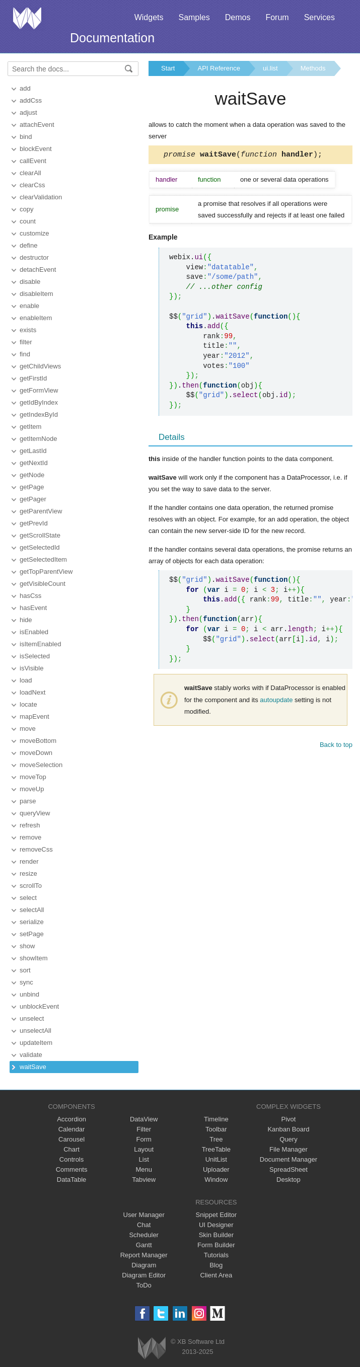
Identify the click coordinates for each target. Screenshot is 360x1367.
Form (144, 1139)
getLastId (33, 450)
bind (26, 136)
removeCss (36, 849)
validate (31, 1054)
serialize (32, 922)
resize (28, 873)
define (28, 245)
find (25, 354)
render (29, 861)
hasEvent (33, 608)
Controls (71, 1159)
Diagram (143, 1265)
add (25, 88)
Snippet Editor (216, 1215)
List (144, 1159)
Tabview (144, 1179)
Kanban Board (288, 1129)
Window (216, 1179)
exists (28, 330)
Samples (193, 17)
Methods (313, 68)
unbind (29, 994)
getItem (30, 426)
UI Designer (216, 1225)
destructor (34, 257)
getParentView (41, 511)
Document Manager (288, 1159)
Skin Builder (216, 1235)
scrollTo (31, 885)
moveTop (33, 777)
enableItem (36, 318)
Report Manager (144, 1255)
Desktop (288, 1179)
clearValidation (41, 197)
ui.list (270, 68)
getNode (32, 475)
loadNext (32, 692)
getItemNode (38, 438)
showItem (34, 958)
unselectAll (35, 1030)
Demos (238, 17)
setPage (32, 934)
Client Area (216, 1275)
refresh (30, 825)
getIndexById (39, 414)
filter (26, 342)
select (28, 897)
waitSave (33, 1067)
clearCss (32, 185)
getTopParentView (46, 571)
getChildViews (40, 366)
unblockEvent (39, 1006)
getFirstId (33, 378)
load (26, 680)
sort (25, 970)
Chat (144, 1225)
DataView (144, 1119)
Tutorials (216, 1255)
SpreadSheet (288, 1169)
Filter (143, 1129)
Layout (144, 1149)
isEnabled (34, 632)
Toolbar (216, 1129)
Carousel (71, 1139)
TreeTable (216, 1149)
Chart (71, 1149)
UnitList (216, 1159)
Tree (216, 1139)
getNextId (34, 463)
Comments (72, 1169)
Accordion (71, 1119)
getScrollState (40, 535)
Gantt (144, 1245)
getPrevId (34, 523)
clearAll (30, 173)
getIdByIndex (39, 402)
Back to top (336, 746)
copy (26, 209)
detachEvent (38, 269)
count (28, 221)
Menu (143, 1169)
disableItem (36, 293)
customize (34, 233)
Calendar (71, 1129)
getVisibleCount (42, 583)
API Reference (218, 68)
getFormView (39, 390)
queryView (35, 813)
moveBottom (38, 740)
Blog (216, 1265)
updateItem (36, 1042)
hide (26, 620)
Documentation (112, 38)
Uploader (216, 1169)
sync (26, 982)
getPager (33, 499)
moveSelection (41, 765)
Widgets (149, 17)
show (27, 946)
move (28, 728)
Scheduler (144, 1235)
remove (30, 837)
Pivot (288, 1119)
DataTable (72, 1179)
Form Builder (216, 1245)
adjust (28, 112)
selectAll (32, 910)
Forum (277, 17)
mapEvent (34, 716)
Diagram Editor (144, 1275)
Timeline (216, 1119)
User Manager (144, 1215)
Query (288, 1139)
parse (28, 801)
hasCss (30, 595)
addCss (31, 100)
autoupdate (276, 701)
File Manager (288, 1149)
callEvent (33, 161)
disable (30, 281)
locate (28, 704)
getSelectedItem (43, 559)
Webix (152, 1348)
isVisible (31, 668)
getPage (32, 487)
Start (168, 68)
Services (319, 17)
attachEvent (37, 124)
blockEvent (36, 149)
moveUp (32, 789)
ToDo (144, 1285)
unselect (32, 1018)
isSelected (35, 656)
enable (29, 306)
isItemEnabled (40, 644)
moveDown (36, 752)
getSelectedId (40, 547)
